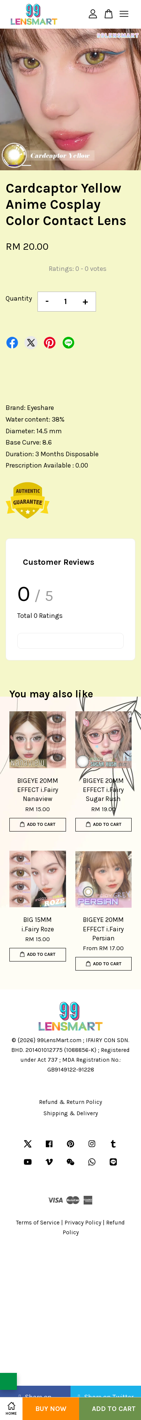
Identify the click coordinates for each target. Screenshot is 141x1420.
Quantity (19, 298)
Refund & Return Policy (70, 1102)
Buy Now (50, 1409)
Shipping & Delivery (71, 1113)
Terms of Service (38, 1222)
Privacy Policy (82, 1222)
